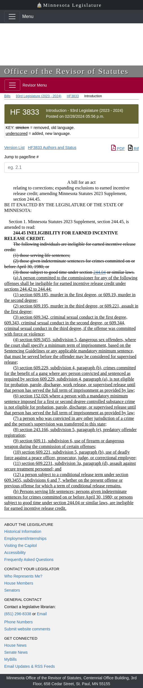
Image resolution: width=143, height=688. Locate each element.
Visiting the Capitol (20, 545)
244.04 (99, 272)
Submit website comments (27, 629)
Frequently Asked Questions (28, 559)
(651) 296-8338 (17, 614)
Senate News (16, 652)
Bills (7, 96)
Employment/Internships (25, 538)
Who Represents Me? (23, 576)
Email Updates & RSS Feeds (29, 666)
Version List (14, 147)
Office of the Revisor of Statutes (66, 71)
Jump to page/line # (21, 157)
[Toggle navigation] (12, 16)
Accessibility (15, 552)
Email (42, 614)
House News (15, 645)
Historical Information (22, 531)
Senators (12, 590)
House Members (18, 583)
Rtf (133, 148)
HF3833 (73, 96)
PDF (118, 148)
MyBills (10, 659)
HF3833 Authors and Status (52, 147)
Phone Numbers (18, 622)
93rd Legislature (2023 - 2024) (38, 96)
